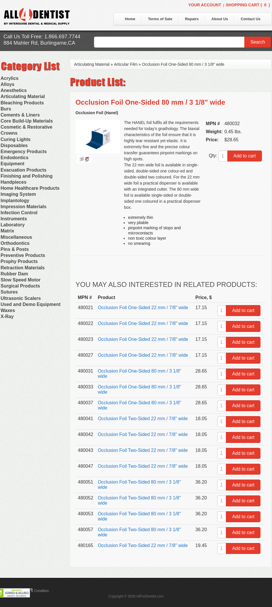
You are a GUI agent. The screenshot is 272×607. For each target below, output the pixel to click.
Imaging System (18, 194)
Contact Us (250, 19)
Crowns (9, 133)
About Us (219, 19)
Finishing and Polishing (26, 176)
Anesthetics (14, 90)
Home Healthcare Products (30, 188)
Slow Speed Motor (21, 279)
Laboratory (13, 224)
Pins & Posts (15, 249)
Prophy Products (19, 261)
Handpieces (14, 182)
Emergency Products (24, 151)
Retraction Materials (23, 267)
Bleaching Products (22, 102)
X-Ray (7, 316)
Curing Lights (16, 139)
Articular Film (126, 64)
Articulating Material (23, 96)
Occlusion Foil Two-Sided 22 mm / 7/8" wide (143, 418)
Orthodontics (15, 243)
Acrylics (9, 78)
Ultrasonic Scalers (21, 298)
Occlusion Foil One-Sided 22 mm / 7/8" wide (143, 307)
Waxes (8, 310)
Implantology (15, 200)
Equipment (12, 163)
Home (130, 19)
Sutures (9, 292)
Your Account (204, 5)
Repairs (192, 19)
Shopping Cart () (248, 5)
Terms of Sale (160, 19)
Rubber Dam (14, 273)
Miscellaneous (16, 237)
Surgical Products (20, 285)
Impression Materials (23, 206)
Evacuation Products (23, 170)
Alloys (7, 84)
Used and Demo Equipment (31, 304)
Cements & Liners (20, 114)
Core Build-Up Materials (27, 121)
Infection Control (19, 212)
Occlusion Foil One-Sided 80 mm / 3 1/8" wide (183, 64)
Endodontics (15, 157)
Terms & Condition (34, 591)
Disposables (14, 145)
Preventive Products (23, 255)
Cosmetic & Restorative (26, 127)
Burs (6, 108)
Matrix (7, 230)
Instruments (14, 218)
